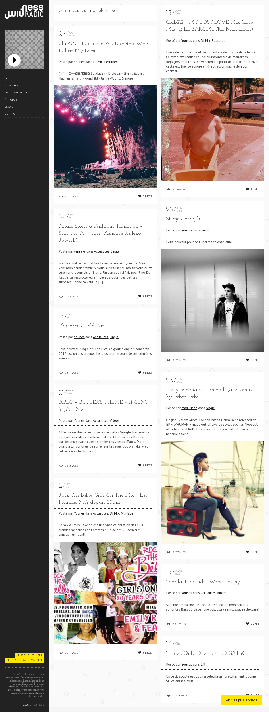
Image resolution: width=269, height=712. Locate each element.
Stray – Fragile (183, 219)
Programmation (16, 92)
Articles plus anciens (241, 700)
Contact (11, 113)
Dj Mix (98, 61)
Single (205, 230)
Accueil (10, 78)
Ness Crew (12, 85)
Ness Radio (38, 704)
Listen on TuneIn (30, 655)
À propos (11, 99)
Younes (79, 61)
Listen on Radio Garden (25, 660)
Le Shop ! (10, 106)
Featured (111, 61)
